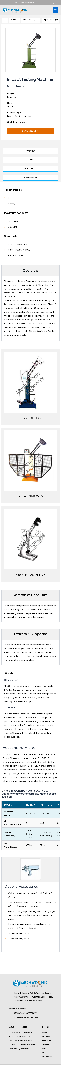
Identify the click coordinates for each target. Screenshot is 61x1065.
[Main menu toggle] (55, 10)
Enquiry (45, 1048)
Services (45, 1044)
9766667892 (19, 3)
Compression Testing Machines (22, 1044)
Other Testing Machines (19, 1048)
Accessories (47, 1040)
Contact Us (47, 1056)
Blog (44, 1052)
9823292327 (29, 3)
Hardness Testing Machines (20, 1040)
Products (46, 1036)
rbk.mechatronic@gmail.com (50, 3)
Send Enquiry (30, 131)
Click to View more (17, 122)
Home (44, 1032)
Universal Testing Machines (20, 1032)
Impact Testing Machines (19, 1036)
